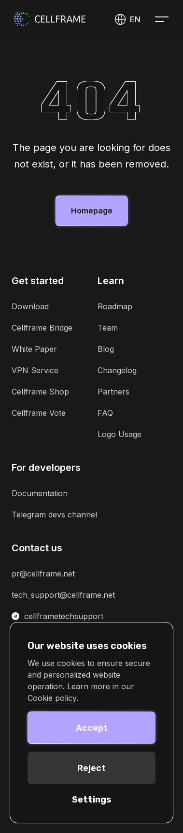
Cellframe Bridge (42, 328)
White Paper (34, 349)
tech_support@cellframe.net (63, 595)
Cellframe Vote (39, 413)
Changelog (117, 370)
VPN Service (35, 370)
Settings (92, 799)
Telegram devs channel (54, 514)
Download (30, 306)
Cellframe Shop (40, 391)
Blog (106, 349)
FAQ (105, 413)
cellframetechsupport (57, 616)
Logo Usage (119, 434)
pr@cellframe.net (43, 573)
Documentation (40, 493)
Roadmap (115, 306)
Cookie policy (52, 698)
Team (108, 328)
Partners (113, 391)
